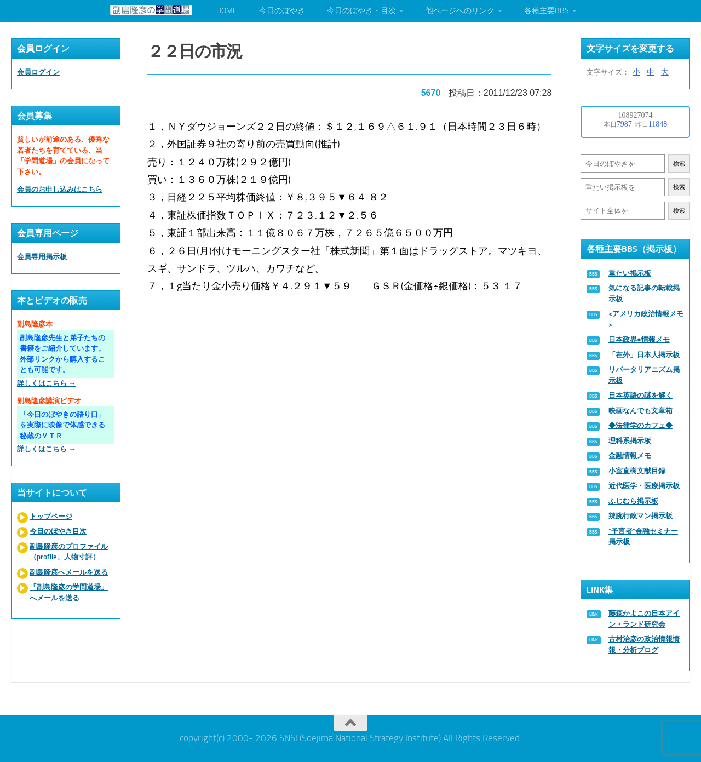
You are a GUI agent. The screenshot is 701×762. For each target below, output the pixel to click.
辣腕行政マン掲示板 (640, 516)
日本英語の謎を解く (640, 395)
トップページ (51, 516)
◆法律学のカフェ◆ (640, 425)
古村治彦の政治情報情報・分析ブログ (644, 644)
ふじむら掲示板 (633, 501)
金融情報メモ (629, 455)
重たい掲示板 (629, 273)
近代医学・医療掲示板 (644, 486)
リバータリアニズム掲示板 (644, 375)
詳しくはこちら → (46, 383)
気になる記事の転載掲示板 (644, 293)
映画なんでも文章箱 (640, 410)
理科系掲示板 (629, 441)
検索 (679, 163)
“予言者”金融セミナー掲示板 (643, 536)
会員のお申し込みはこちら (59, 189)
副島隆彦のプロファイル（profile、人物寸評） (69, 552)
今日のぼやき (282, 10)
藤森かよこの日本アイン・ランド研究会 (644, 618)
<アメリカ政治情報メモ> (645, 319)
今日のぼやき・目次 (361, 10)
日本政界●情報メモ (639, 339)
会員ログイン (38, 72)
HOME (226, 10)
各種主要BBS (546, 10)
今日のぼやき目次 (58, 531)
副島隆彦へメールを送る (69, 572)
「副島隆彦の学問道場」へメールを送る (69, 592)
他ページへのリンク (460, 10)
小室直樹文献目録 (636, 471)
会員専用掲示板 (42, 257)
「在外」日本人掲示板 (644, 355)
